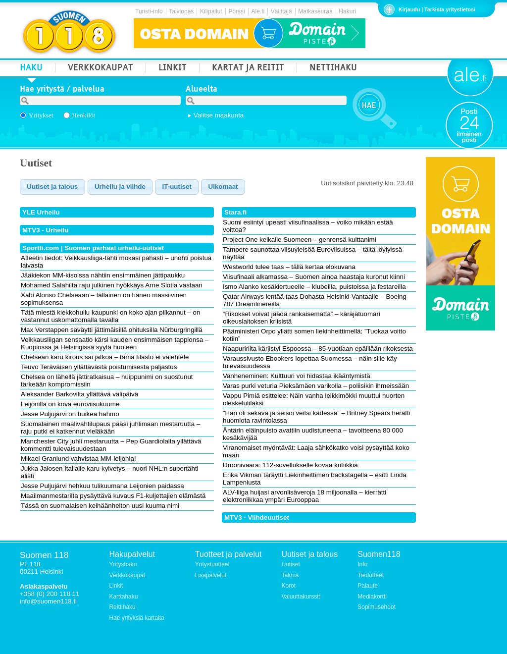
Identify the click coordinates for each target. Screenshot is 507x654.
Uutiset (290, 564)
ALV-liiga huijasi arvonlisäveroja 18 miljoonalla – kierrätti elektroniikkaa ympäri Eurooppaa (304, 496)
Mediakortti (372, 596)
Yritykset (41, 115)
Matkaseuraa (315, 11)
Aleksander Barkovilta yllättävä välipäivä (79, 394)
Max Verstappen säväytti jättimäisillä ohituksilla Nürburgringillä (112, 329)
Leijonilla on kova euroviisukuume (70, 404)
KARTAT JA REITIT (248, 68)
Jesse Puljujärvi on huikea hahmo (70, 414)
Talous (290, 575)
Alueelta (201, 90)
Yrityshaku (123, 564)
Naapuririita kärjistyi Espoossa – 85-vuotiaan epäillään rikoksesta (318, 348)
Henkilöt (84, 115)
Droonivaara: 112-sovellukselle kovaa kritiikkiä (290, 465)
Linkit (116, 585)
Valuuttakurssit (300, 596)
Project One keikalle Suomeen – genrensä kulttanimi (299, 239)
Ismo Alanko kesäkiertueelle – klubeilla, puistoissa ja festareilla (314, 286)
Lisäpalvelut (210, 575)
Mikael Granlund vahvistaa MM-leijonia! (78, 458)
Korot (288, 585)
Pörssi (236, 11)
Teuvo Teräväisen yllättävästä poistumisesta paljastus (99, 367)
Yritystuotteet (212, 564)
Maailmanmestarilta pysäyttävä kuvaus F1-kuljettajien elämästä (113, 495)
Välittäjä (281, 11)
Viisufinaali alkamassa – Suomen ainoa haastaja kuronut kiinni (314, 276)
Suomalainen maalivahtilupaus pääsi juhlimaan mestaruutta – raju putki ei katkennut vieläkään (110, 427)
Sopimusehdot (376, 606)
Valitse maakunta (219, 115)
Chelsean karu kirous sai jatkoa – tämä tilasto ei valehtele (105, 357)
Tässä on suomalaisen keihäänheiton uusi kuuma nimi (100, 505)
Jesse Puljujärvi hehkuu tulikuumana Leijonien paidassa (102, 486)
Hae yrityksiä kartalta (136, 617)
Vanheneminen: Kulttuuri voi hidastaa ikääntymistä (296, 376)
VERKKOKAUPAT (100, 68)
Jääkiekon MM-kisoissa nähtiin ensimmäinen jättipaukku (103, 275)
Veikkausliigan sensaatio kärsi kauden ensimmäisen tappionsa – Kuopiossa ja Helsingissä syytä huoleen (114, 343)
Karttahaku (123, 596)
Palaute (367, 585)
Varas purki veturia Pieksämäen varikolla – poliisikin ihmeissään (316, 385)
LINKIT (172, 68)
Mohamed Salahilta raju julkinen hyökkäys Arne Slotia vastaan (112, 285)
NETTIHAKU (333, 68)
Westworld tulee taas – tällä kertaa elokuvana (289, 267)
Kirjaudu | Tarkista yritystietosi (437, 9)
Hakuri (347, 11)
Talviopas (181, 11)
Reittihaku (122, 606)
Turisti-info (149, 11)
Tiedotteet (370, 575)
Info (362, 564)
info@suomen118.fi (48, 601)
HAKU (31, 68)
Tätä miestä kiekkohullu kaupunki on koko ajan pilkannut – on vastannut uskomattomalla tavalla (110, 316)
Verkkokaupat (127, 575)
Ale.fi (257, 11)
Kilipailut (211, 11)
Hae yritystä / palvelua (62, 90)
